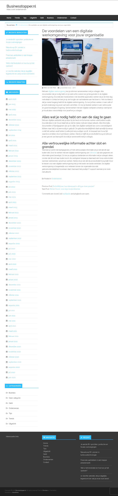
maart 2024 (13, 145)
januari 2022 (13, 280)
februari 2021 (13, 336)
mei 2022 (12, 259)
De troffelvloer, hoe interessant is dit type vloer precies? (73, 186)
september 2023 (15, 176)
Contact (73, 18)
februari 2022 (14, 274)
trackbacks (66, 194)
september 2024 (15, 130)
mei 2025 (12, 109)
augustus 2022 (14, 243)
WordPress (15, 492)
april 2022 (12, 264)
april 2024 (12, 140)
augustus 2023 (14, 182)
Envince (45, 490)
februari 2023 (14, 213)
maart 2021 (13, 331)
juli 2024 (12, 135)
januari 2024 (13, 156)
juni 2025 (12, 104)
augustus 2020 (14, 367)
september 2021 (15, 300)
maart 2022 (13, 269)
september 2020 (15, 362)
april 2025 (12, 115)
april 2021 (12, 326)
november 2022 (15, 228)
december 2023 (15, 161)
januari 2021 (13, 341)
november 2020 (15, 352)
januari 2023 (13, 218)
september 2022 (15, 238)
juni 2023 (12, 192)
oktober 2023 (14, 171)
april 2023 (12, 202)
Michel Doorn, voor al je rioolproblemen (65, 189)
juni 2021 (12, 316)
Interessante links (12, 436)
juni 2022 (12, 254)
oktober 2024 (14, 125)
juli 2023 (12, 187)
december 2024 (15, 120)
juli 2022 (12, 249)
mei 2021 (12, 321)
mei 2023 (12, 197)
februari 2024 (14, 151)
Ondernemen (62, 18)
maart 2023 (13, 207)
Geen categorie (14, 398)
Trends (17, 18)
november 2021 (14, 290)
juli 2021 (12, 310)
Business (50, 18)
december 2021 (15, 285)
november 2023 (15, 166)
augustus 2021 (14, 305)
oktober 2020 (14, 357)
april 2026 (12, 99)
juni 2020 (12, 377)
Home (9, 18)
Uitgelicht (33, 18)
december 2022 (15, 223)
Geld (42, 18)
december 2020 (15, 346)
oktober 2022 (14, 233)
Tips (24, 18)
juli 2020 (12, 372)
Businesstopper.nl (21, 6)
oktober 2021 (14, 295)
